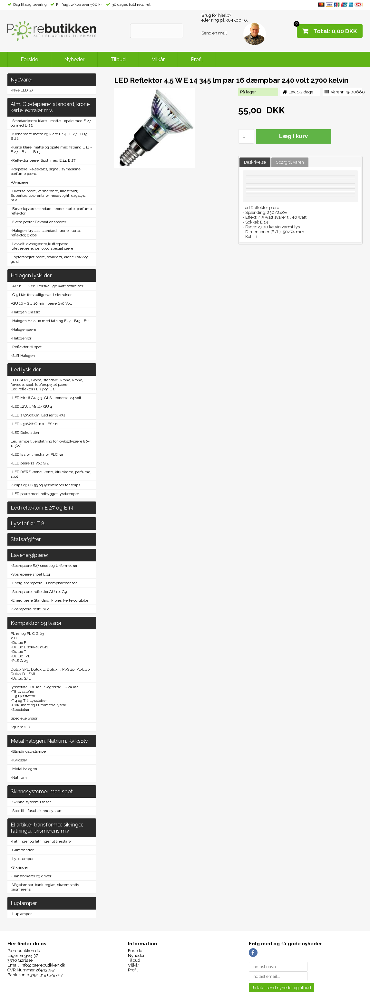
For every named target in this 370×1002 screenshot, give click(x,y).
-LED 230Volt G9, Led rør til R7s (38, 415)
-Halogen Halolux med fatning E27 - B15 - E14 (50, 321)
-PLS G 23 (19, 660)
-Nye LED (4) (22, 90)
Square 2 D (20, 727)
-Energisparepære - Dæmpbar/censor (44, 583)
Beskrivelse (255, 162)
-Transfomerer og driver (31, 876)
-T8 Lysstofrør (22, 691)
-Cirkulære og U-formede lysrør (38, 705)
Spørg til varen (290, 162)
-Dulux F (18, 642)
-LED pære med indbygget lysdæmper (45, 493)
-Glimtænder (22, 850)
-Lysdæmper (22, 858)
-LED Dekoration (25, 432)
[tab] (254, 162)
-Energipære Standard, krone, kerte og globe (49, 600)
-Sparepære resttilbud (30, 609)
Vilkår (158, 59)
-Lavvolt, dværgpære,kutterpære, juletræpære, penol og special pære (42, 246)
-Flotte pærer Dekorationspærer (38, 222)
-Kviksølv (19, 760)
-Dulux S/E (21, 678)
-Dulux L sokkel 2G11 (29, 647)
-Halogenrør (21, 338)
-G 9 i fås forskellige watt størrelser (41, 294)
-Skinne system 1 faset (31, 802)
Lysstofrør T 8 (27, 523)
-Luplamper (21, 913)
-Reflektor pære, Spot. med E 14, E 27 (43, 160)
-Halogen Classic (25, 312)
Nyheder (74, 59)
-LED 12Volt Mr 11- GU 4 (31, 406)
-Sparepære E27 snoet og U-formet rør (44, 565)
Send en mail (214, 33)
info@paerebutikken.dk (43, 965)
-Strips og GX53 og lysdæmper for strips (45, 485)
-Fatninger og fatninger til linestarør (41, 841)
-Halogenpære (23, 329)
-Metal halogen (24, 769)
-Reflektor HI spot (26, 347)
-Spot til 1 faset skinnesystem (37, 810)
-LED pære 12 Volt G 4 (30, 463)
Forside (29, 59)
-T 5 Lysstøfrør (23, 696)
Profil (197, 59)
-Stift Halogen (23, 355)
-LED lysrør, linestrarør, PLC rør (37, 454)
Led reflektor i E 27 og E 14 (33, 389)
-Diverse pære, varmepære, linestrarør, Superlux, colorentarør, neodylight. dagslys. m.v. (48, 195)
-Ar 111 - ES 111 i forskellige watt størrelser (47, 286)
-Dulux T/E (20, 656)
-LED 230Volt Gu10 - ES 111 (34, 424)
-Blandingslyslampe (28, 751)
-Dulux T (18, 651)
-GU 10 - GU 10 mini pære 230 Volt (41, 303)
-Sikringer (19, 867)
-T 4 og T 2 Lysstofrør (29, 700)
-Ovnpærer (20, 182)
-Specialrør (20, 709)
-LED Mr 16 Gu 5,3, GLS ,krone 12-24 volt (46, 398)
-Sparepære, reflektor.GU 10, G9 (39, 591)
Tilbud (118, 59)
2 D (13, 638)
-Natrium (19, 777)
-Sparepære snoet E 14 (30, 574)
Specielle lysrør (24, 718)
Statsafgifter (26, 539)
